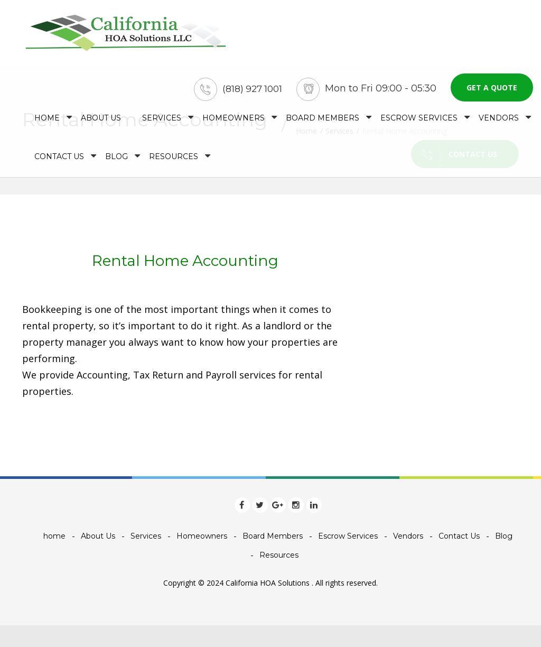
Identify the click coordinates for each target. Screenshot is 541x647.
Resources (173, 156)
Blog (116, 156)
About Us (101, 118)
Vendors (499, 118)
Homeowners (233, 118)
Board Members (322, 118)
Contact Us (59, 156)
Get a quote (492, 87)
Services (161, 118)
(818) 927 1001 (252, 89)
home (47, 118)
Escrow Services (419, 118)
